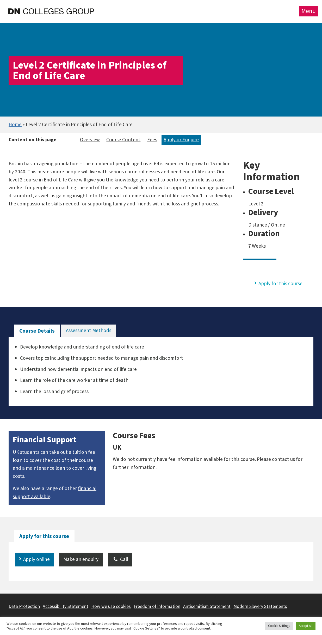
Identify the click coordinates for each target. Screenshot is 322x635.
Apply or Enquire (181, 139)
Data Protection (24, 606)
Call (120, 559)
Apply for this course (280, 283)
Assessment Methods (88, 330)
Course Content (123, 139)
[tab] (37, 331)
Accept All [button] (305, 626)
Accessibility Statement (65, 606)
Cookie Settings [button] (279, 626)
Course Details (37, 331)
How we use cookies (111, 606)
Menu (308, 11)
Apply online (36, 559)
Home (15, 124)
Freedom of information (157, 606)
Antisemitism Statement (207, 606)
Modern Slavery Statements (260, 606)
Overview (90, 139)
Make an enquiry (80, 559)
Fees (152, 139)
